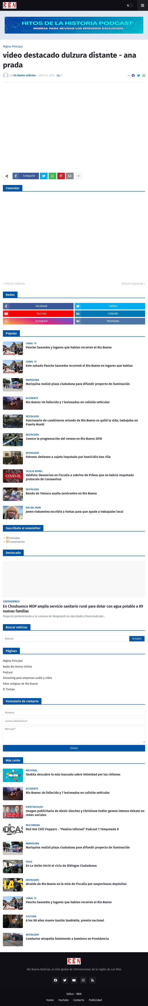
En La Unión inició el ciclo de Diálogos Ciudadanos (61, 865)
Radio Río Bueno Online (17, 666)
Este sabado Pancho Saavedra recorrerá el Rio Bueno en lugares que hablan (79, 365)
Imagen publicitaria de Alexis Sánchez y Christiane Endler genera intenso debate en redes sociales (85, 813)
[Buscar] (74, 638)
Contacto (78, 1000)
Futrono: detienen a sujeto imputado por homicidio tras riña (68, 457)
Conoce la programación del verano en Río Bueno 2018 (64, 438)
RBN (79, 994)
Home (50, 1000)
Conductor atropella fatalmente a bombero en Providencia (67, 938)
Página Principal (13, 46)
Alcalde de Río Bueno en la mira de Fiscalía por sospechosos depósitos (76, 884)
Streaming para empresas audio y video (27, 678)
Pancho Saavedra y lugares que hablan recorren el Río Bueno (69, 347)
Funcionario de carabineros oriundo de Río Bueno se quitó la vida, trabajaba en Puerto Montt (82, 422)
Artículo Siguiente (132, 283)
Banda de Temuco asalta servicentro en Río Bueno (61, 493)
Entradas (13, 538)
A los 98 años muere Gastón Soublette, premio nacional (65, 920)
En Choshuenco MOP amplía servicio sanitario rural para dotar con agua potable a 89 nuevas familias (73, 608)
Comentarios (15, 541)
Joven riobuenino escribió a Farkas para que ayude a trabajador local (74, 511)
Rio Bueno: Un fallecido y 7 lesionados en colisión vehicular (68, 402)
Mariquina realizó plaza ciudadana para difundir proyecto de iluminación (78, 384)
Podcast (8, 672)
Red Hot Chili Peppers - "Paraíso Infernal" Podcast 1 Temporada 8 (72, 829)
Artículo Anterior (15, 283)
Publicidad (95, 1000)
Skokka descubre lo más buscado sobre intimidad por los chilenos (73, 774)
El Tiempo (9, 689)
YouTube (63, 1000)
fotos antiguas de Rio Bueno (20, 683)
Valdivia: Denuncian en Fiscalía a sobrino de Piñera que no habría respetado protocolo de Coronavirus (80, 477)
